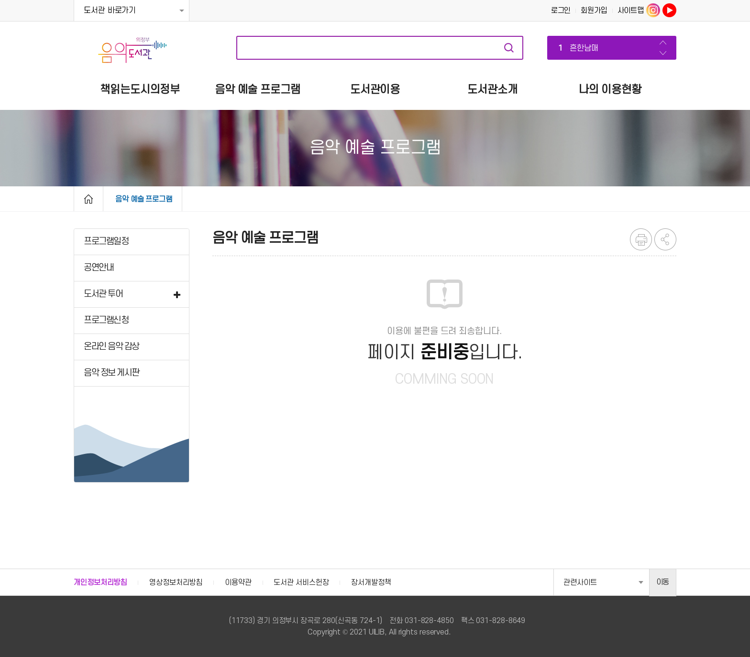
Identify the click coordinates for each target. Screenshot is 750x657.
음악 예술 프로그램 (143, 199)
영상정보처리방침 (175, 582)
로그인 (561, 10)
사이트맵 (631, 10)
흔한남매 (576, 48)
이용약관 (238, 582)
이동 (663, 582)
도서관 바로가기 (110, 10)
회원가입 (594, 10)
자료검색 (509, 48)
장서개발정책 (371, 582)
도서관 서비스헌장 (301, 582)
